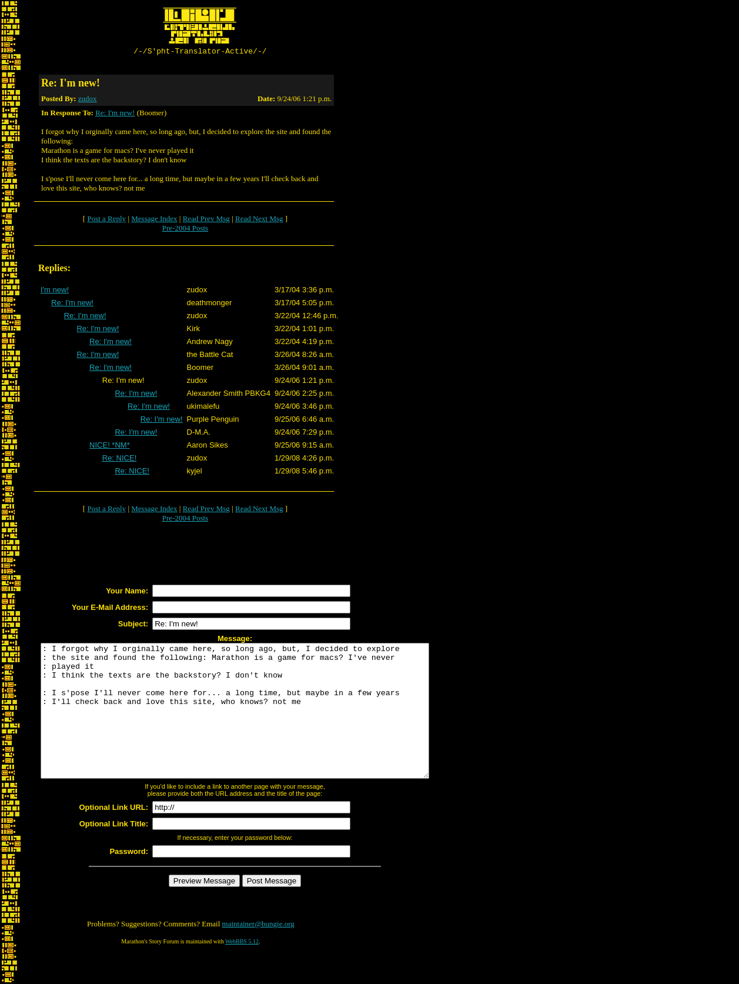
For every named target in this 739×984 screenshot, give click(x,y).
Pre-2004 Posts (185, 229)
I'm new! (55, 291)
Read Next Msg (259, 220)
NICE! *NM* (109, 446)
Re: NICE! (119, 459)
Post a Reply (106, 220)
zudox (87, 100)
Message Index (154, 220)
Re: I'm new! (115, 114)
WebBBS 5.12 (242, 969)
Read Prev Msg (206, 220)
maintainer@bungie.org (258, 952)
